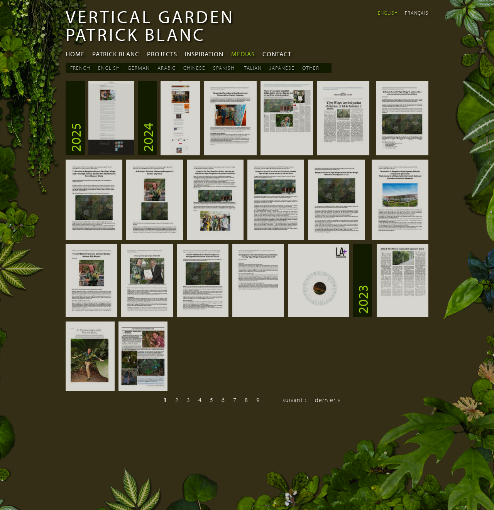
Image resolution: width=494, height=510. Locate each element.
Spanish (224, 67)
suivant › (295, 400)
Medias (243, 54)
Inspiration (204, 54)
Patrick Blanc (115, 54)
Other (310, 67)
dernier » (327, 400)
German (139, 67)
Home (75, 54)
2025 (75, 137)
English (388, 13)
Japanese (281, 67)
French (80, 67)
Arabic (166, 67)
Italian (252, 67)
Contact (276, 54)
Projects (162, 54)
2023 (362, 299)
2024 (147, 137)
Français (416, 13)
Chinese (194, 67)
